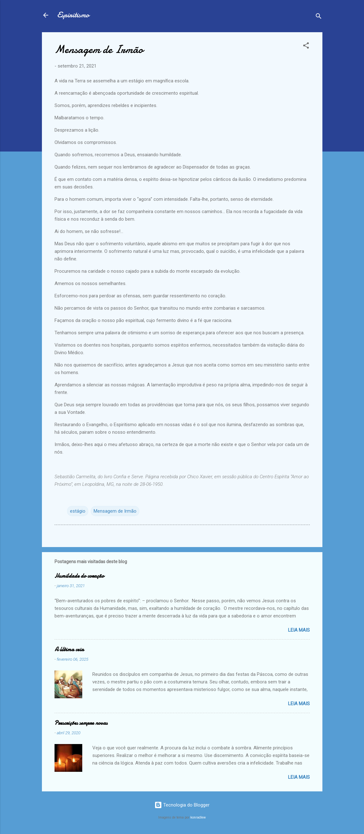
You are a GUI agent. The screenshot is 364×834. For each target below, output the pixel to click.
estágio (77, 511)
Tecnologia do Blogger (182, 805)
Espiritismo (73, 15)
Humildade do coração (79, 576)
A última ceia (69, 649)
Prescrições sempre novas (81, 723)
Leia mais (299, 630)
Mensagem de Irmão (115, 511)
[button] (306, 46)
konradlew (198, 817)
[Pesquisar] (318, 17)
